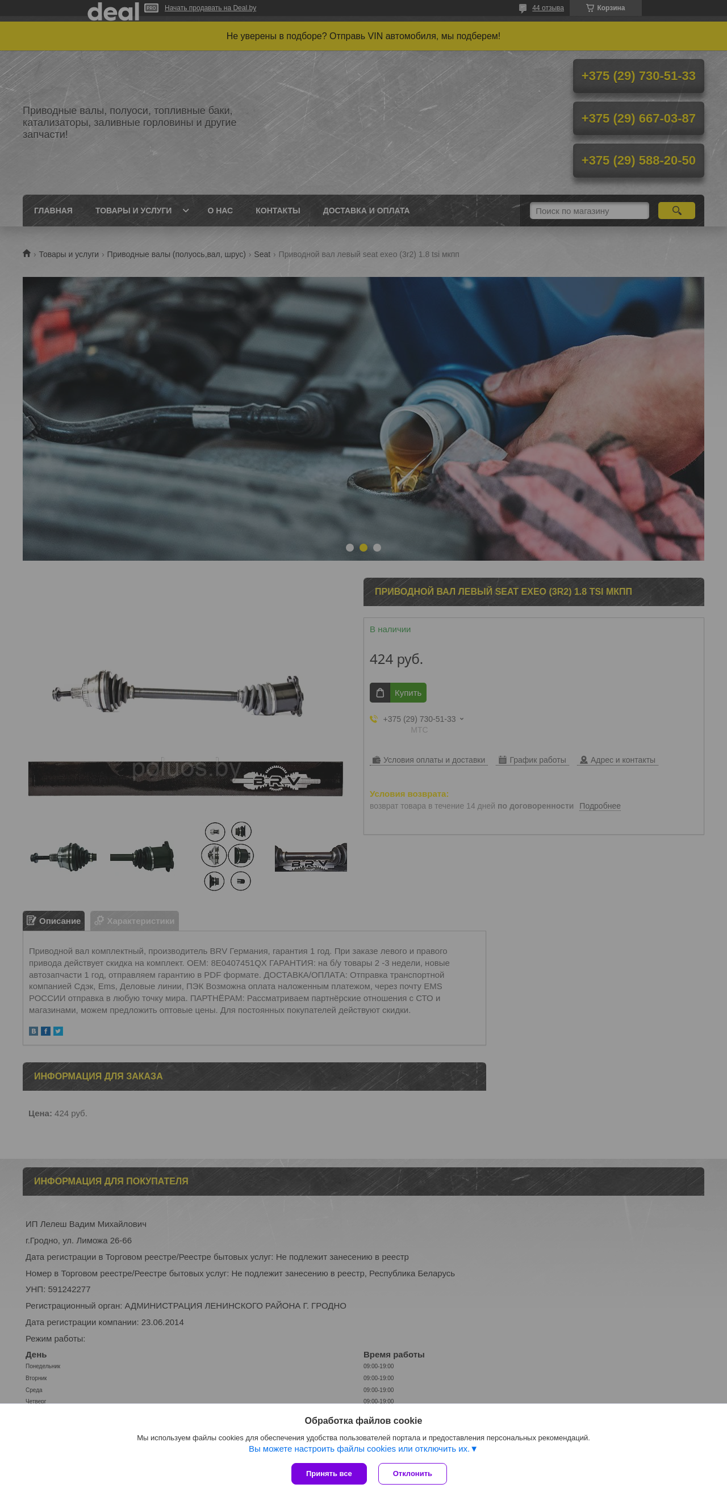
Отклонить (412, 1473)
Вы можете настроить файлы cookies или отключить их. (359, 1448)
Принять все (329, 1473)
